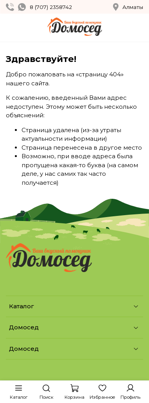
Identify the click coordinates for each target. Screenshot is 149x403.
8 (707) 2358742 (51, 7)
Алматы (128, 7)
